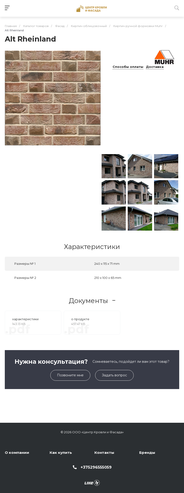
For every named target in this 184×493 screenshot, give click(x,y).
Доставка (155, 67)
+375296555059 (96, 467)
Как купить (61, 452)
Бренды (147, 452)
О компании (17, 452)
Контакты (104, 452)
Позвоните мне (70, 375)
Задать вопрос (114, 375)
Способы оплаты (128, 67)
